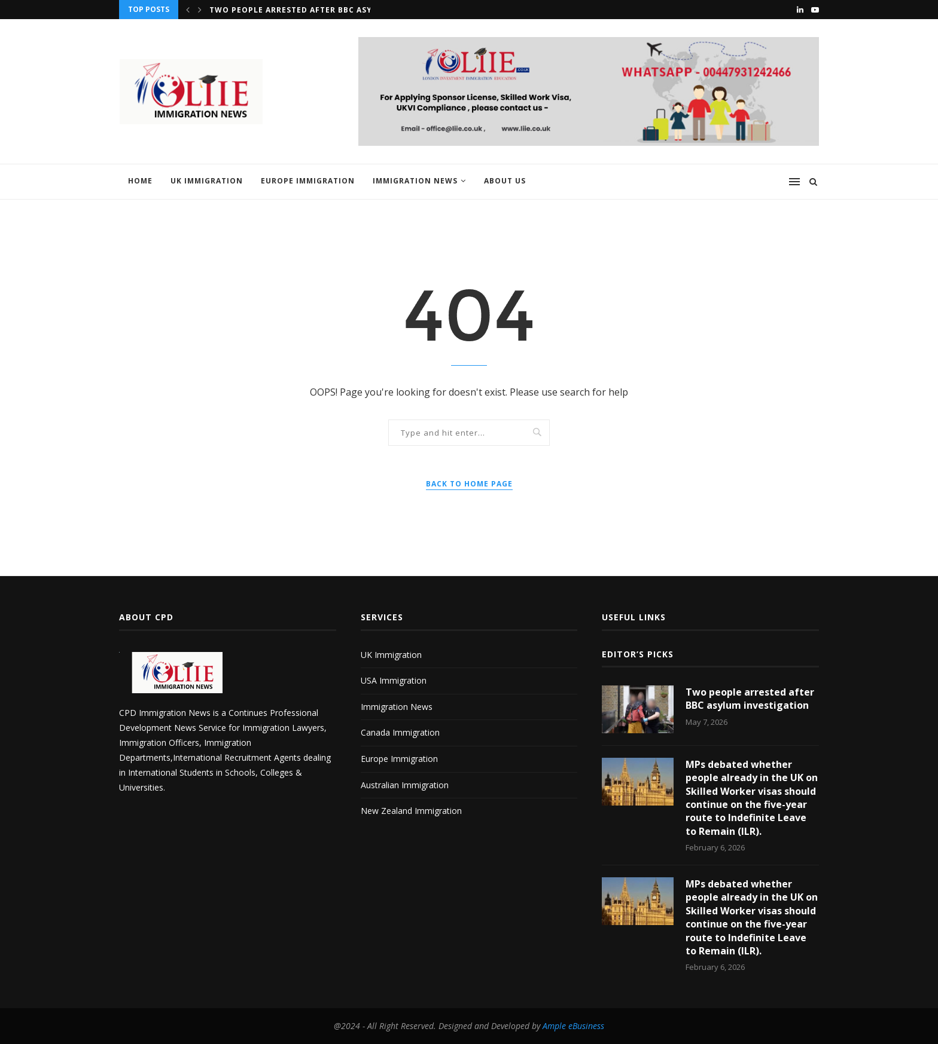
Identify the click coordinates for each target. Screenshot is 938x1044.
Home (140, 181)
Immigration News (415, 181)
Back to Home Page (469, 484)
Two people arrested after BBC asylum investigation (333, 10)
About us (505, 181)
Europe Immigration (308, 181)
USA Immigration (394, 680)
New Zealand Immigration (411, 810)
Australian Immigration (405, 785)
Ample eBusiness (573, 1025)
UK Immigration (206, 181)
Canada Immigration (400, 732)
